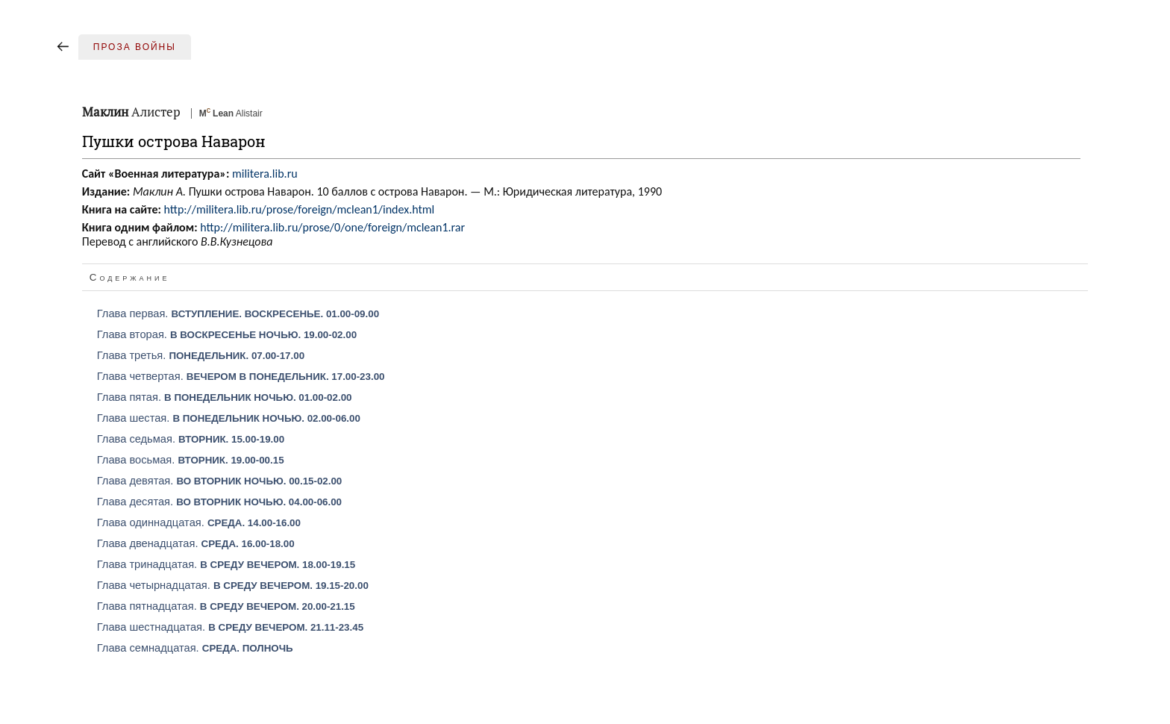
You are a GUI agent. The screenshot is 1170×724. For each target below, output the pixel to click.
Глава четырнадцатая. (233, 585)
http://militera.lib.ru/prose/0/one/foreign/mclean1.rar (332, 227)
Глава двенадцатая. (196, 543)
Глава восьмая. (190, 460)
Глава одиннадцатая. (199, 522)
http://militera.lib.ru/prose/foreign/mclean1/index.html (298, 209)
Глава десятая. (219, 502)
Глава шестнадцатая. (230, 627)
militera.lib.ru (265, 173)
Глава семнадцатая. (195, 648)
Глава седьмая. (190, 439)
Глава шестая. (228, 418)
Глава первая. (238, 313)
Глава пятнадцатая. (226, 606)
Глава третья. (200, 355)
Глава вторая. (227, 334)
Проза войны (134, 47)
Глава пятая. (224, 397)
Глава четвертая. (241, 376)
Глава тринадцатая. (226, 564)
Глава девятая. (219, 481)
